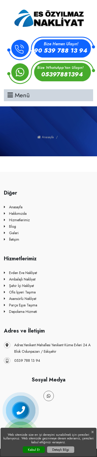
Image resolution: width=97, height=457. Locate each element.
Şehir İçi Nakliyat (19, 286)
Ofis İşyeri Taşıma (20, 292)
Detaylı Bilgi (60, 449)
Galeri (11, 233)
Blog (10, 226)
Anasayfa (45, 137)
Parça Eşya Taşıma (20, 305)
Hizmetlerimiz (17, 220)
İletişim (11, 239)
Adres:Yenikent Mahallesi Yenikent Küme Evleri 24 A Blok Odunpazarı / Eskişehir (47, 348)
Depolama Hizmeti (20, 311)
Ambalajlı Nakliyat (19, 279)
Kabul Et (34, 449)
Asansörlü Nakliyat (20, 299)
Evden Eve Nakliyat (20, 273)
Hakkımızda (15, 213)
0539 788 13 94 (22, 360)
